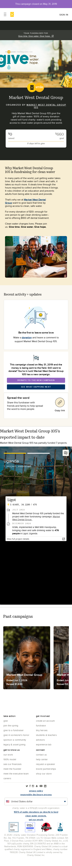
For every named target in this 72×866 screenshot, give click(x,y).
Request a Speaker (45, 764)
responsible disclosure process (36, 794)
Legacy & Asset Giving (14, 744)
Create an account (45, 720)
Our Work (8, 754)
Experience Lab (43, 744)
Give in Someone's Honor (16, 735)
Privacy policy (36, 790)
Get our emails (36, 819)
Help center (42, 759)
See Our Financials (12, 764)
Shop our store (44, 773)
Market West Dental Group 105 (46, 106)
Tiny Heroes (41, 730)
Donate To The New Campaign (36, 380)
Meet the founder (12, 768)
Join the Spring (10, 725)
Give (5, 720)
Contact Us (41, 754)
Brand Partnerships (46, 768)
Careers (7, 778)
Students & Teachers (46, 735)
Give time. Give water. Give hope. (36, 36)
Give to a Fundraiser (13, 730)
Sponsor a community (14, 739)
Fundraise (41, 725)
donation (27, 337)
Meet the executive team (16, 773)
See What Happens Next (36, 386)
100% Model (9, 759)
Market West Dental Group (25, 201)
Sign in (63, 14)
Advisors (40, 739)
